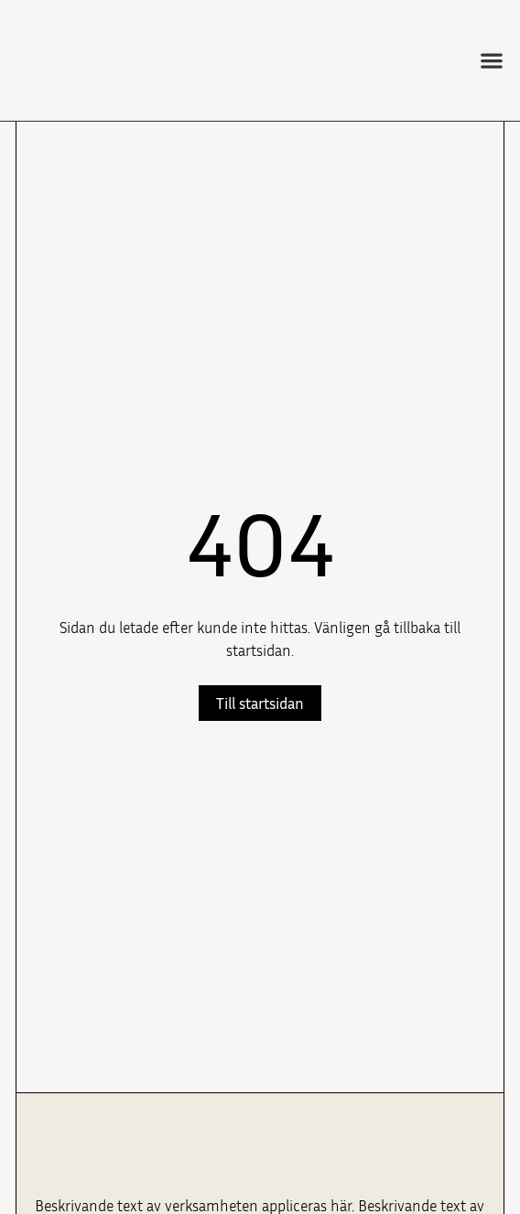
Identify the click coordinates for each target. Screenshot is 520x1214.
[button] (492, 60)
